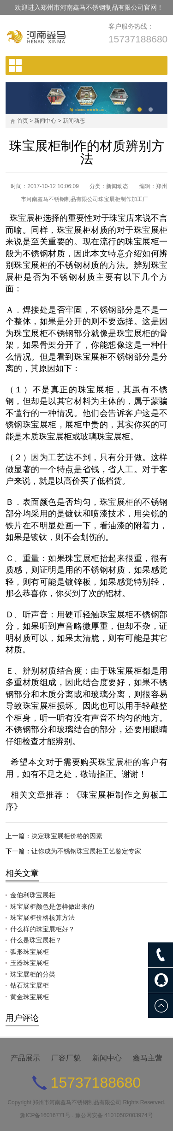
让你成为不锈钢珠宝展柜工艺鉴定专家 (86, 851)
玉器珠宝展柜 (29, 962)
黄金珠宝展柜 (29, 997)
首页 (22, 121)
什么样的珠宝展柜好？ (42, 929)
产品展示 (25, 1058)
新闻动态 (74, 121)
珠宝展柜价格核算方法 (42, 917)
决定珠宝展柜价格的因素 (66, 836)
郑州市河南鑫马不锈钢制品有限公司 (77, 1102)
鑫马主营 (147, 1058)
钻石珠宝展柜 (29, 985)
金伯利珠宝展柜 (32, 895)
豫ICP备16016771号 (45, 1115)
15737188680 (137, 39)
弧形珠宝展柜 (29, 951)
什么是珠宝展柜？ (36, 940)
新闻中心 (45, 121)
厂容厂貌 (66, 1058)
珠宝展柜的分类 (32, 974)
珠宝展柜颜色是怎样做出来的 (52, 906)
